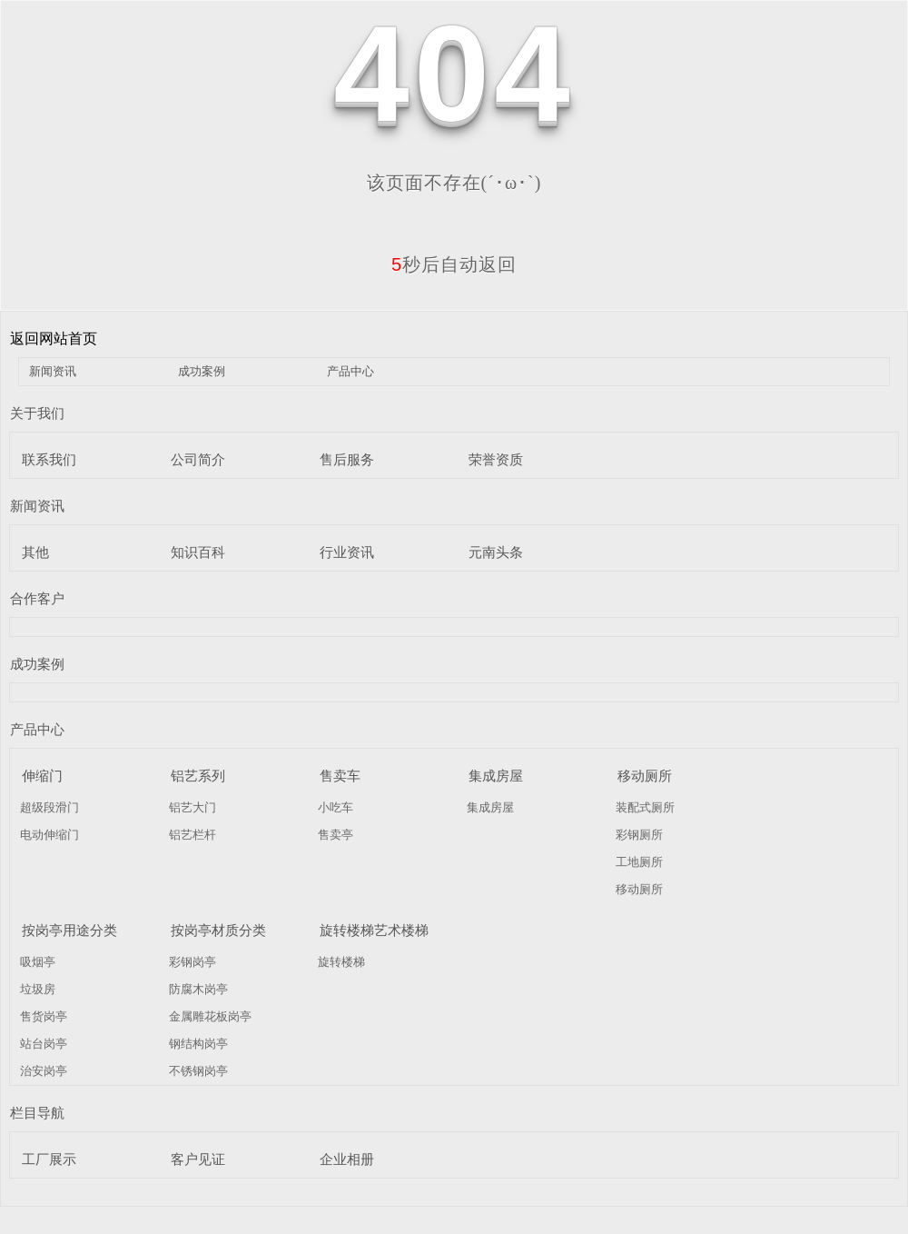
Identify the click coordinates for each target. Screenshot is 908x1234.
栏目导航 (37, 1112)
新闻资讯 (52, 371)
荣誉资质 (496, 459)
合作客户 (37, 598)
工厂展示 (49, 1159)
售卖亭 (335, 834)
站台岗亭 (43, 1043)
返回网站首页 (53, 338)
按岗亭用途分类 (69, 930)
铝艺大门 (192, 807)
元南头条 (496, 552)
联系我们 (49, 459)
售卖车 (340, 775)
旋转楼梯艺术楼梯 (374, 930)
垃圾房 (37, 989)
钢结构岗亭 (198, 1043)
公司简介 (198, 459)
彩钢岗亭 (192, 962)
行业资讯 (347, 552)
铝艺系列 (198, 775)
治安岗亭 (43, 1071)
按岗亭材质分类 (218, 930)
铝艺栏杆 (192, 834)
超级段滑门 (49, 807)
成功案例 (201, 371)
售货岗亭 (43, 1016)
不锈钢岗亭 (198, 1071)
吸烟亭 (37, 962)
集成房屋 (496, 775)
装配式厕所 (645, 807)
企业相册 (347, 1159)
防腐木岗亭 (198, 989)
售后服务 (347, 459)
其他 (35, 552)
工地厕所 (639, 862)
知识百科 (198, 552)
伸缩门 (42, 775)
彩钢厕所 (639, 834)
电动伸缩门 (49, 834)
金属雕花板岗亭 (210, 1016)
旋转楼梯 (341, 962)
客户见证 (198, 1159)
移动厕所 (644, 775)
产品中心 (350, 371)
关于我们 (37, 413)
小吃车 (335, 807)
